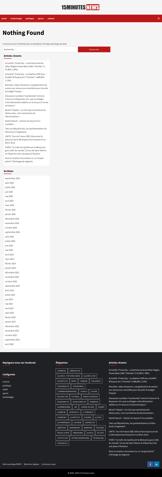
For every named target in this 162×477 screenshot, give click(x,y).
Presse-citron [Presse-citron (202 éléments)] (63, 433)
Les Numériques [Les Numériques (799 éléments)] (63, 422)
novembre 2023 (12, 277)
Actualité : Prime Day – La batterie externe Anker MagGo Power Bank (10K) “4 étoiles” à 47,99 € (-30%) (25, 66)
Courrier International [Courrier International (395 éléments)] (67, 391)
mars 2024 (9, 259)
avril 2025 (9, 200)
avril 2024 (9, 254)
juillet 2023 (10, 294)
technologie (16, 18)
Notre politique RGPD (12, 464)
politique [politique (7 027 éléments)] (100, 428)
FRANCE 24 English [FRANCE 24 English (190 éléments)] (90, 396)
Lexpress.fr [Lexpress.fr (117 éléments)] (90, 422)
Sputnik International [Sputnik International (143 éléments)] (80, 438)
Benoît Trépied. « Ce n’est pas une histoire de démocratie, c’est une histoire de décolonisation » (25, 113)
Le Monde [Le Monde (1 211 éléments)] (87, 417)
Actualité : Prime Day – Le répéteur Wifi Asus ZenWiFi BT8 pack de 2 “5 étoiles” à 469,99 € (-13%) (25, 77)
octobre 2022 (11, 335)
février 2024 (10, 263)
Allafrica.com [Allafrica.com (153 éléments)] (89, 376)
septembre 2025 (12, 178)
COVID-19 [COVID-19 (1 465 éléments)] (83, 391)
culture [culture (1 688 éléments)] (94, 391)
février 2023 (10, 317)
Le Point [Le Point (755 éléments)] (98, 417)
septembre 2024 (12, 232)
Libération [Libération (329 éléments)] (61, 428)
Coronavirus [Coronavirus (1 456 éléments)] (78, 386)
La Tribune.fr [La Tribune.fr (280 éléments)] (88, 412)
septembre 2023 (12, 286)
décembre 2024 (12, 218)
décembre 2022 (12, 326)
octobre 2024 (11, 227)
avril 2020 (9, 344)
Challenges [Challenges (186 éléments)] (96, 381)
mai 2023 (9, 303)
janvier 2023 (10, 321)
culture (51, 18)
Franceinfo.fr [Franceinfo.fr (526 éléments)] (63, 402)
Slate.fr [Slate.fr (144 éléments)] (90, 433)
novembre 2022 (12, 330)
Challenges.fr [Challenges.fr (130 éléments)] (63, 386)
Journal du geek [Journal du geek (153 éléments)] (87, 407)
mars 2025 (9, 205)
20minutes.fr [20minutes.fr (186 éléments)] (75, 371)
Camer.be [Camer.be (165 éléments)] (83, 381)
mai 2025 (9, 196)
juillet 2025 (10, 187)
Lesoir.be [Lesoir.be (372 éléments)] (77, 422)
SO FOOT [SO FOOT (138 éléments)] (100, 433)
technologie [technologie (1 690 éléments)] (98, 438)
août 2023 (9, 290)
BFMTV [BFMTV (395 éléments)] (73, 381)
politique (30, 18)
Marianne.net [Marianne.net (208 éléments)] (74, 428)
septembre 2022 (12, 339)
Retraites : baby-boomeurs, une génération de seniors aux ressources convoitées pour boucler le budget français (26, 88)
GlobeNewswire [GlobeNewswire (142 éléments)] (63, 407)
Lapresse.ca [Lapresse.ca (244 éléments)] (74, 412)
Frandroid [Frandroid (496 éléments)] (94, 402)
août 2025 (9, 183)
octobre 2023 (11, 281)
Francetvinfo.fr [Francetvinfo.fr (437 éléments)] (79, 402)
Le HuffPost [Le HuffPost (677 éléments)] (75, 417)
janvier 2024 (10, 268)
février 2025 (10, 209)
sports (41, 18)
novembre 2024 (12, 223)
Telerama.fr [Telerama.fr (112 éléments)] (62, 443)
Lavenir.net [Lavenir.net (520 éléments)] (61, 417)
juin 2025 (9, 191)
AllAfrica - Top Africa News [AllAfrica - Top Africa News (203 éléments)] (68, 376)
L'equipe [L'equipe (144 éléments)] (101, 407)
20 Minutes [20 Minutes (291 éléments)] (61, 371)
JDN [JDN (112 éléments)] (75, 407)
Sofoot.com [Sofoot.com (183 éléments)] (62, 438)
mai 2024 (9, 250)
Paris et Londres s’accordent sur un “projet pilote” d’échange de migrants (24, 160)
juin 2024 (9, 245)
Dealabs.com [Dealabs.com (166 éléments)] (62, 396)
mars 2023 (9, 312)
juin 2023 (9, 299)
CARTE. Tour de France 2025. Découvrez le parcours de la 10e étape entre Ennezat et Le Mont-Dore (25, 139)
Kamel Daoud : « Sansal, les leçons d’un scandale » (22, 123)
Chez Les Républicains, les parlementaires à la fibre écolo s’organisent (26, 130)
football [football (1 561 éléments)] (75, 396)
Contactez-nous (49, 464)
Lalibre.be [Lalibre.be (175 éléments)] (61, 412)
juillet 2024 (10, 241)
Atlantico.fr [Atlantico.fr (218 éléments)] (62, 381)
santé (4, 18)
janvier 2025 (10, 214)
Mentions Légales (31, 464)
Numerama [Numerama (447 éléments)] (88, 428)
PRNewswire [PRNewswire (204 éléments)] (78, 433)
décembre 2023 (12, 272)
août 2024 (9, 236)
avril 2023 (9, 308)
